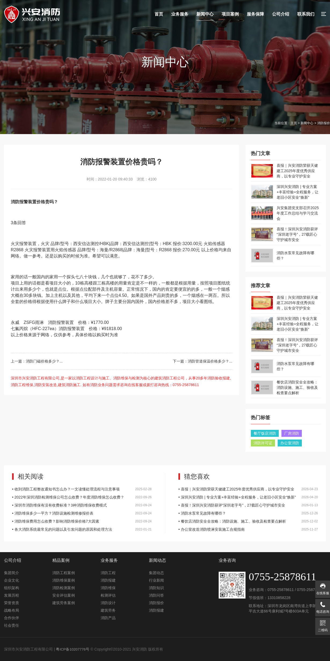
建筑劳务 (108, 610)
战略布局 (11, 610)
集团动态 (156, 573)
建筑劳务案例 (63, 603)
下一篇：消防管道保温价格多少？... (202, 361)
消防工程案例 (63, 573)
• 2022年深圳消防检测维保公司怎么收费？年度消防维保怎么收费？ (82, 497)
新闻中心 (205, 14)
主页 (294, 123)
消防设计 (108, 603)
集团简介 (11, 573)
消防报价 (156, 603)
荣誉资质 (11, 603)
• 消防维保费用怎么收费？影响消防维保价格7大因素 (82, 521)
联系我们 (305, 14)
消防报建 (108, 580)
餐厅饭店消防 (265, 433)
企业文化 (11, 580)
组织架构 (11, 588)
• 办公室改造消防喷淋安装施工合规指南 (248, 529)
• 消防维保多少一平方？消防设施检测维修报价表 (82, 513)
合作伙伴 (11, 618)
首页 (159, 14)
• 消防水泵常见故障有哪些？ (248, 513)
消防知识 (156, 588)
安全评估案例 (63, 595)
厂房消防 (291, 433)
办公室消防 (289, 443)
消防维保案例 (63, 580)
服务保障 (255, 14)
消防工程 (108, 573)
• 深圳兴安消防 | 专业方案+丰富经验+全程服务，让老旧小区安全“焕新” (248, 497)
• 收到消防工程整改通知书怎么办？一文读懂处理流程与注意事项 (82, 489)
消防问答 (156, 595)
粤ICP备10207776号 (73, 649)
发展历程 (11, 595)
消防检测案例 (63, 588)
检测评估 (108, 595)
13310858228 (279, 598)
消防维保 (108, 588)
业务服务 (179, 14)
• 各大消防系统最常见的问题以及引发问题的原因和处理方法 (82, 529)
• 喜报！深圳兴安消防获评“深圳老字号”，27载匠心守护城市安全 (248, 505)
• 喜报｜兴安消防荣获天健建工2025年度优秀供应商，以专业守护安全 (248, 489)
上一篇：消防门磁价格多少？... (37, 361)
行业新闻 (156, 580)
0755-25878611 (280, 590)
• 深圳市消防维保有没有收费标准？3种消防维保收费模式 (82, 505)
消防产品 (108, 618)
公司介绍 (280, 14)
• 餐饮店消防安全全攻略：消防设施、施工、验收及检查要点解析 (248, 521)
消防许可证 (263, 443)
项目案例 (230, 14)
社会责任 (11, 625)
